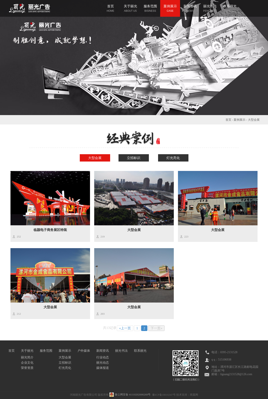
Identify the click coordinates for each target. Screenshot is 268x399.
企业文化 (27, 362)
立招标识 (133, 158)
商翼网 (194, 394)
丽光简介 (27, 357)
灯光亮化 (173, 158)
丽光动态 (102, 362)
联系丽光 (140, 350)
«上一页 (125, 328)
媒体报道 (102, 367)
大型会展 (254, 119)
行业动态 (102, 357)
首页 (228, 119)
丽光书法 (121, 350)
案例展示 (239, 119)
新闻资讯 (102, 350)
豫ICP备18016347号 (163, 394)
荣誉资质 (27, 367)
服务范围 (46, 350)
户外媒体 (83, 350)
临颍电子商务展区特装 (50, 230)
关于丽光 (27, 350)
